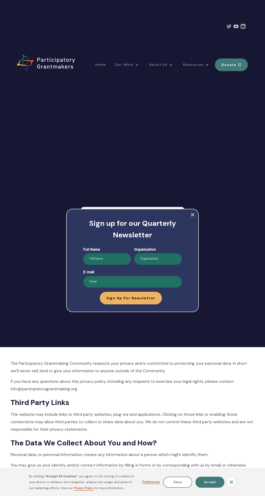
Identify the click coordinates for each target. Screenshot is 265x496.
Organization (145, 249)
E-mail (88, 272)
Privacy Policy (83, 488)
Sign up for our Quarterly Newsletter (132, 229)
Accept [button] (210, 482)
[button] (231, 482)
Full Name (91, 249)
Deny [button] (177, 482)
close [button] (193, 215)
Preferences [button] (151, 482)
